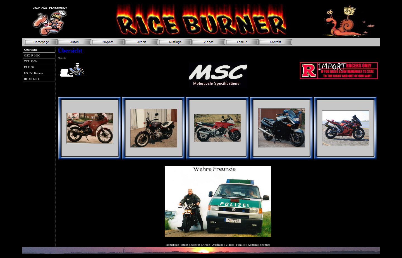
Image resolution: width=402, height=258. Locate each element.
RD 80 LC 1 (31, 79)
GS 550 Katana (33, 73)
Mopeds (195, 244)
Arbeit (206, 244)
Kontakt (252, 244)
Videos (230, 244)
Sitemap (265, 244)
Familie (241, 244)
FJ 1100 (29, 67)
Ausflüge (217, 244)
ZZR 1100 (30, 61)
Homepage (172, 244)
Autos (184, 244)
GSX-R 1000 (32, 55)
